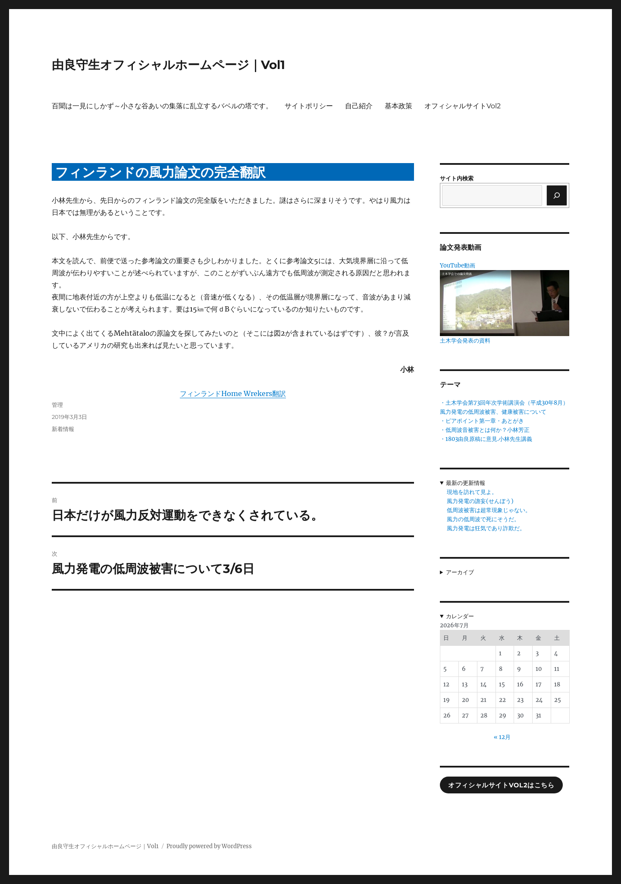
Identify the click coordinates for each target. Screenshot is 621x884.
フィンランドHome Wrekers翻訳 (233, 393)
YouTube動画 (457, 265)
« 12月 (502, 737)
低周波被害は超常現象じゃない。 (489, 510)
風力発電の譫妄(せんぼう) (480, 501)
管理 (57, 404)
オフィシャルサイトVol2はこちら (501, 785)
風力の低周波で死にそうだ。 (483, 519)
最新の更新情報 (465, 483)
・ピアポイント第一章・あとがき (482, 421)
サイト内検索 (457, 178)
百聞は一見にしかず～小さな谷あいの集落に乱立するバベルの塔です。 (162, 106)
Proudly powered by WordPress (209, 846)
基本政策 (398, 106)
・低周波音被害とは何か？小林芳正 (485, 430)
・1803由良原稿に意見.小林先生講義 (486, 439)
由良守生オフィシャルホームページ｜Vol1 (168, 64)
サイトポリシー (309, 106)
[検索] (556, 195)
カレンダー (460, 616)
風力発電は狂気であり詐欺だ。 (486, 528)
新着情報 (63, 428)
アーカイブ (460, 572)
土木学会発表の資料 (465, 340)
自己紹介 (359, 106)
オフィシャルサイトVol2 (462, 106)
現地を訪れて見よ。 (472, 492)
